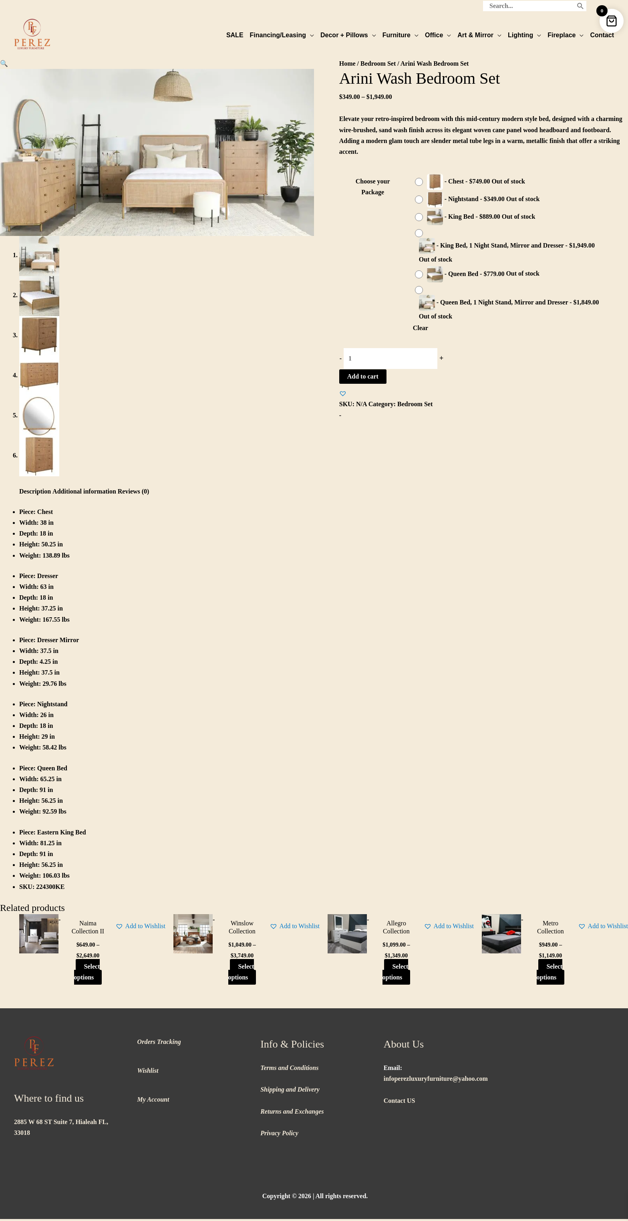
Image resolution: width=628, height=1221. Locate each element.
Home (347, 63)
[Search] (580, 6)
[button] (4, 63)
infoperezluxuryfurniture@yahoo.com (436, 1080)
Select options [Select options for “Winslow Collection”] (241, 974)
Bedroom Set (378, 63)
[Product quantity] (390, 358)
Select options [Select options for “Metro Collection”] (550, 974)
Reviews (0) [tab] (133, 493)
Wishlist (148, 1072)
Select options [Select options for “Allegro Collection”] (395, 974)
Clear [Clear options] (420, 327)
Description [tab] (35, 493)
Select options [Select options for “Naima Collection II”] (87, 974)
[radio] (472, 182)
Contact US (399, 1102)
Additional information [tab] (84, 493)
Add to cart (362, 376)
